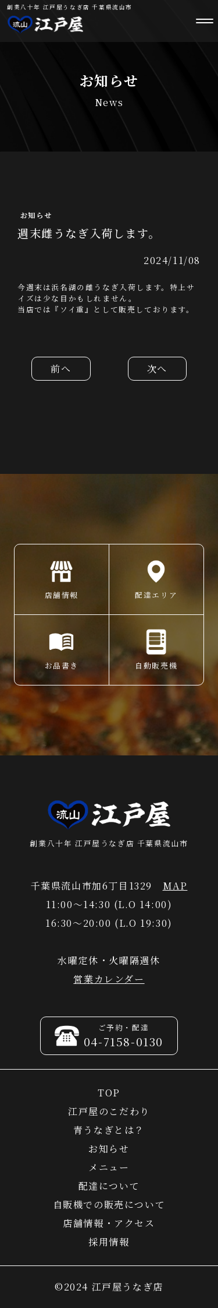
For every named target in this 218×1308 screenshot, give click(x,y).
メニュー (108, 1167)
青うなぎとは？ (109, 1130)
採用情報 (108, 1242)
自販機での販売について (109, 1204)
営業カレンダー (108, 979)
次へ (157, 368)
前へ (61, 368)
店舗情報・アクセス (109, 1223)
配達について (109, 1186)
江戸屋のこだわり (109, 1111)
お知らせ (108, 1148)
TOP (109, 1092)
